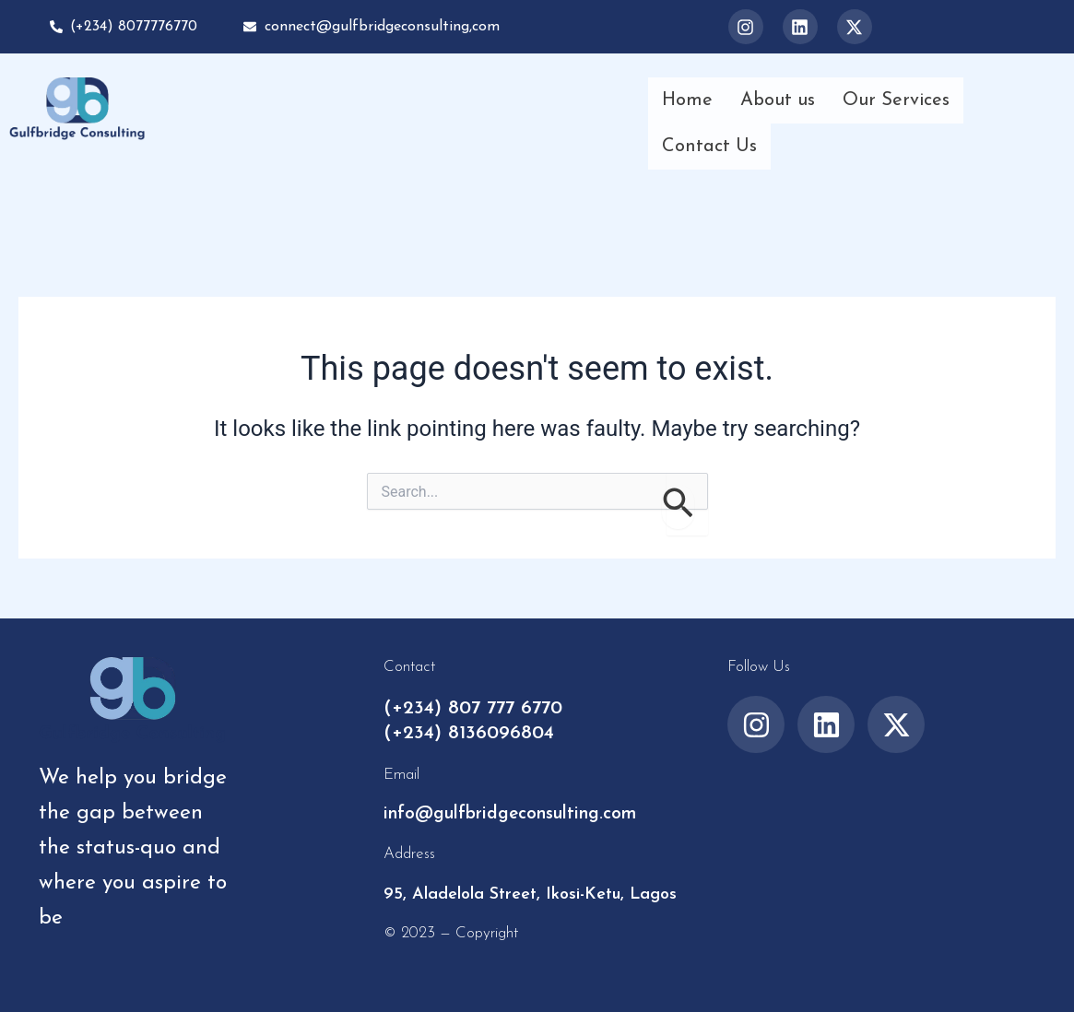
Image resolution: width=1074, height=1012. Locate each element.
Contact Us (709, 146)
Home (687, 100)
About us (777, 100)
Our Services (896, 100)
